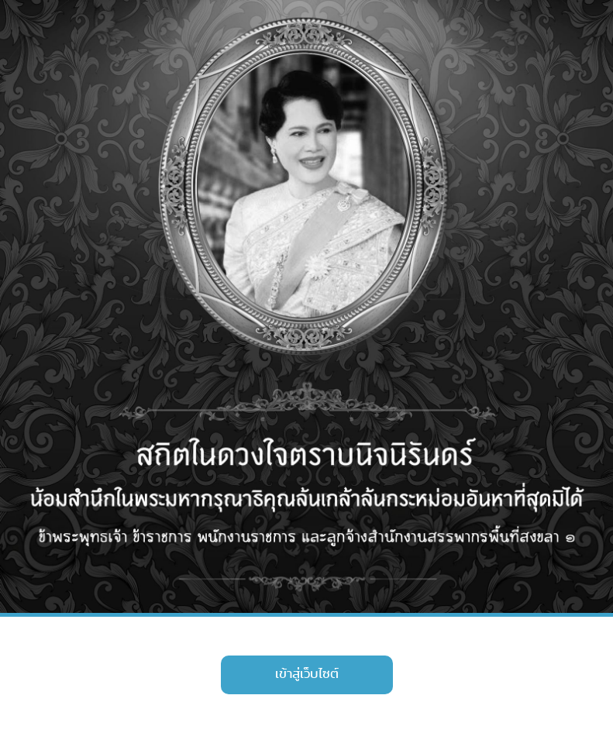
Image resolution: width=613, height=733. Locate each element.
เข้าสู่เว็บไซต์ (307, 674)
